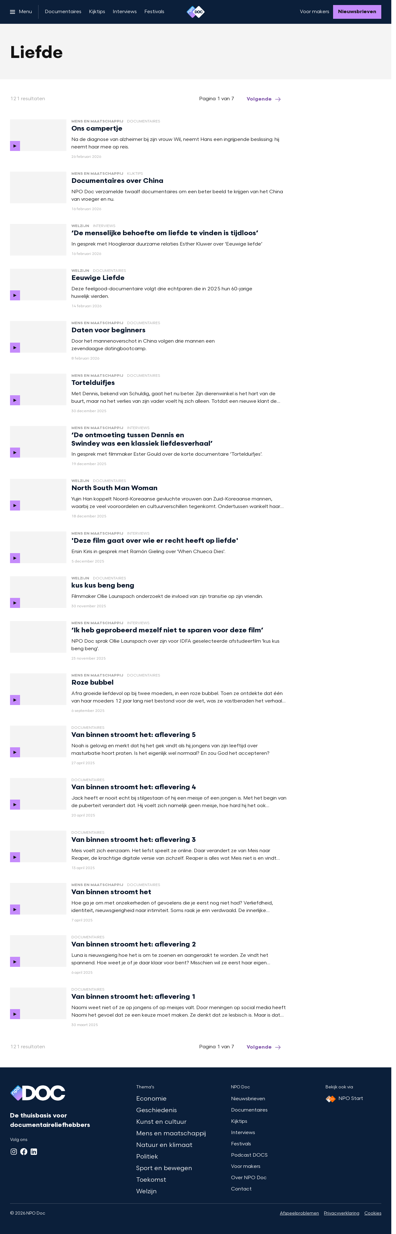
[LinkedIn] (34, 1151)
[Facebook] (24, 1151)
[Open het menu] (21, 12)
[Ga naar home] (195, 12)
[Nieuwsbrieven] (357, 12)
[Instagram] (14, 1151)
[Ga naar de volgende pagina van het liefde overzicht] (264, 99)
